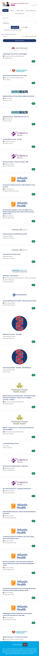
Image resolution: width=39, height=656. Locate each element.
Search (5, 10)
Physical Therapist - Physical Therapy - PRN (15, 162)
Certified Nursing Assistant (11, 443)
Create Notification (31, 36)
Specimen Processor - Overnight (12, 334)
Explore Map (19, 10)
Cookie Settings (16, 644)
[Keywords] (19, 18)
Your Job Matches (31, 10)
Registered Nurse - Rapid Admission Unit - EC (16, 116)
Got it (25, 644)
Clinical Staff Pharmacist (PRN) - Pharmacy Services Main (19, 301)
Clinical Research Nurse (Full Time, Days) (15, 75)
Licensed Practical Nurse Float (12, 254)
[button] (24, 27)
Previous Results (19, 40)
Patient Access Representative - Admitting (15, 466)
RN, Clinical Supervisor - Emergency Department (17, 488)
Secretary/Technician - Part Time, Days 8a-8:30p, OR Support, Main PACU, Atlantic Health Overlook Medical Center (19, 563)
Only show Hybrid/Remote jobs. (13, 30)
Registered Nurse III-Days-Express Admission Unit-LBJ (19, 96)
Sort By (4, 36)
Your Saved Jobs (19, 13)
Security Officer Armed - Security (12, 139)
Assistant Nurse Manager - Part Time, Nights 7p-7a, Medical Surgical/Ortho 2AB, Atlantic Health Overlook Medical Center (18, 211)
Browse (12, 10)
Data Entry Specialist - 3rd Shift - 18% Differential (17, 367)
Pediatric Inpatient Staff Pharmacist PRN (15, 234)
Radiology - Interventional (10, 275)
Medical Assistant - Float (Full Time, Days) (15, 637)
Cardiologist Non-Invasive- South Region (15, 54)
